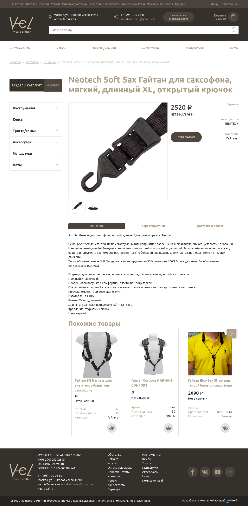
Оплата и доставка (74, 4)
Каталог (31, 4)
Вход (214, 4)
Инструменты (20, 48)
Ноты (234, 48)
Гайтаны (232, 138)
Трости (146, 463)
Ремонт (44, 4)
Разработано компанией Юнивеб (210, 501)
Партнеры (114, 489)
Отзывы (152, 4)
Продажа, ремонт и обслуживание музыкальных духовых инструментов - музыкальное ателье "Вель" (86, 500)
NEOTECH (232, 123)
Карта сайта (45, 488)
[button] (231, 333)
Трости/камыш (104, 48)
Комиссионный (152, 480)
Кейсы (61, 48)
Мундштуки (195, 48)
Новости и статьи (133, 4)
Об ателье (17, 4)
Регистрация (229, 4)
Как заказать (111, 4)
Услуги (55, 4)
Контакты (166, 4)
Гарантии (95, 4)
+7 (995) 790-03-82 (133, 15)
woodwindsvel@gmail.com (138, 19)
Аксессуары (151, 48)
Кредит (180, 4)
